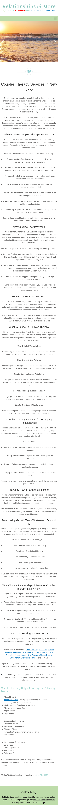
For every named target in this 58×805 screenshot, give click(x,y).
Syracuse (8, 652)
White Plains (28, 652)
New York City (32, 650)
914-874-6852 (42, 775)
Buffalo (51, 650)
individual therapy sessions (44, 800)
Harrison (34, 658)
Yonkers (37, 652)
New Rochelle (47, 652)
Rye (29, 655)
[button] (55, 18)
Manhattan (17, 652)
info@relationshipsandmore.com (43, 10)
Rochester (43, 650)
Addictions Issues (11, 700)
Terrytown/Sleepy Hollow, (42, 655)
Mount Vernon (20, 655)
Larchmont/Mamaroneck (20, 658)
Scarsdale (10, 655)
